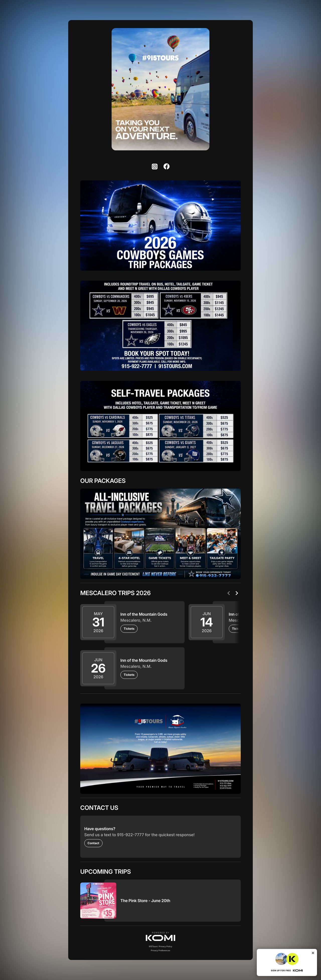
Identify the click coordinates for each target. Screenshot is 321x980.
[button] (160, 936)
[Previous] (229, 593)
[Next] (237, 593)
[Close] (313, 953)
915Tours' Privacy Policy (160, 946)
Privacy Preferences (160, 950)
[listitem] (154, 166)
